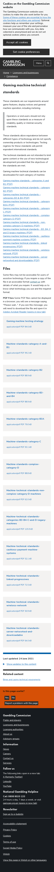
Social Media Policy (12, 848)
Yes (7, 697)
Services (7, 763)
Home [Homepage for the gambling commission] (6, 72)
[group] (27, 664)
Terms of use (9, 842)
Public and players (12, 720)
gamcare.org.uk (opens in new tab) (20, 803)
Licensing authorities (13, 729)
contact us (35, 281)
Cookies (7, 835)
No (13, 697)
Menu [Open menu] (39, 63)
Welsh (6, 854)
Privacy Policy (10, 829)
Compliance (12, 76)
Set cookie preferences (26, 52)
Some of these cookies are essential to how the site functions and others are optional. (27, 19)
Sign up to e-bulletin (13, 814)
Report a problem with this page (21, 703)
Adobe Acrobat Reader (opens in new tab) (24, 312)
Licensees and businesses (26, 72)
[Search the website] (48, 63)
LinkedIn (7, 781)
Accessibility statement (15, 823)
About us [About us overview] (7, 734)
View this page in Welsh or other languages (25, 860)
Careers (7, 753)
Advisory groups (11, 738)
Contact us (8, 758)
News (6, 749)
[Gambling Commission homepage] (14, 65)
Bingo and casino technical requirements (21, 679)
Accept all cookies (17, 42)
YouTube (7, 786)
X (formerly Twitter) (13, 776)
